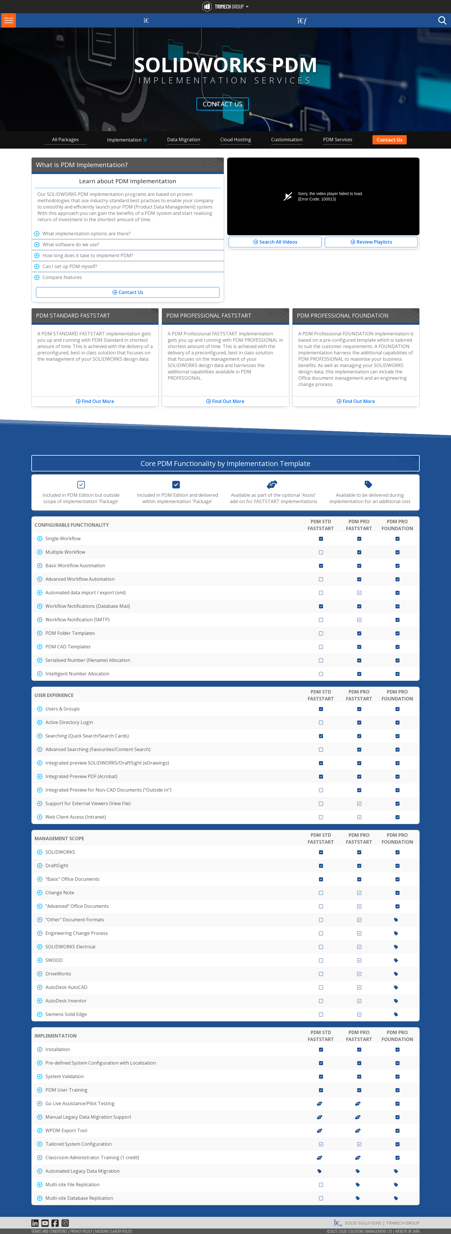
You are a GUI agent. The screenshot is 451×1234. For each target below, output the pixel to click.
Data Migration (183, 139)
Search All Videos (278, 242)
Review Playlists (374, 242)
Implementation (124, 140)
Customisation (287, 139)
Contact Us (222, 104)
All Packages (65, 139)
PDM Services (337, 139)
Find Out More (98, 401)
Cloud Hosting (235, 139)
